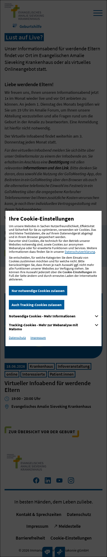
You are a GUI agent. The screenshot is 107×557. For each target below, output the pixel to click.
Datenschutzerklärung (80, 252)
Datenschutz (17, 337)
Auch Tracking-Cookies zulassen (37, 304)
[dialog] (53, 278)
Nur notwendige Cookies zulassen (38, 290)
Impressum (38, 337)
